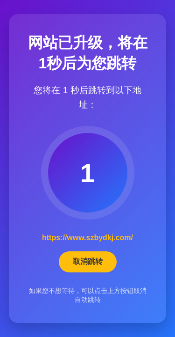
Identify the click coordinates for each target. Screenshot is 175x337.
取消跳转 (88, 261)
